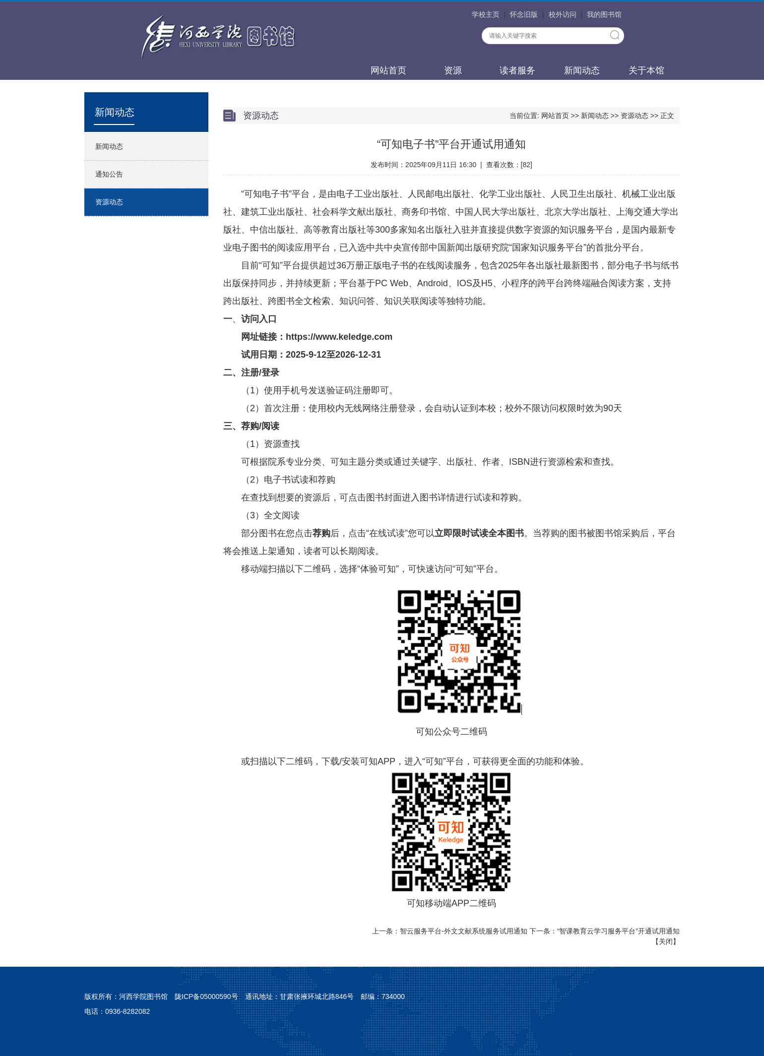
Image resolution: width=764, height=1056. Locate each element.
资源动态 (109, 202)
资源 (453, 70)
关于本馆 (646, 70)
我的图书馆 (604, 14)
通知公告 (109, 174)
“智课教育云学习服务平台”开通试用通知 (618, 931)
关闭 (666, 941)
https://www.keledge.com (339, 337)
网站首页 (388, 70)
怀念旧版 (524, 14)
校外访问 (562, 14)
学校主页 (486, 14)
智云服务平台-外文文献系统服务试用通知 (463, 931)
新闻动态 (582, 70)
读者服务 (517, 70)
